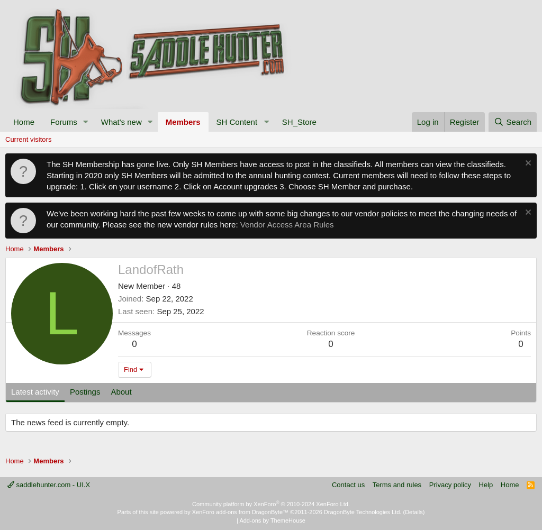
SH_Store (299, 121)
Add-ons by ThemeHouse (272, 520)
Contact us (348, 485)
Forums (63, 121)
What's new (121, 121)
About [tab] (121, 391)
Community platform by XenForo (271, 504)
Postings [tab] (85, 391)
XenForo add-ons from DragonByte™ (240, 512)
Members (183, 121)
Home (23, 121)
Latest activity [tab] (35, 391)
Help (486, 485)
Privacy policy (450, 485)
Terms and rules (397, 485)
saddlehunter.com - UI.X (48, 485)
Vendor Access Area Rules (287, 224)
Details (414, 512)
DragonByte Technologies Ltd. (363, 512)
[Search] (513, 122)
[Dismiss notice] (526, 164)
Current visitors (28, 139)
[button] (85, 122)
